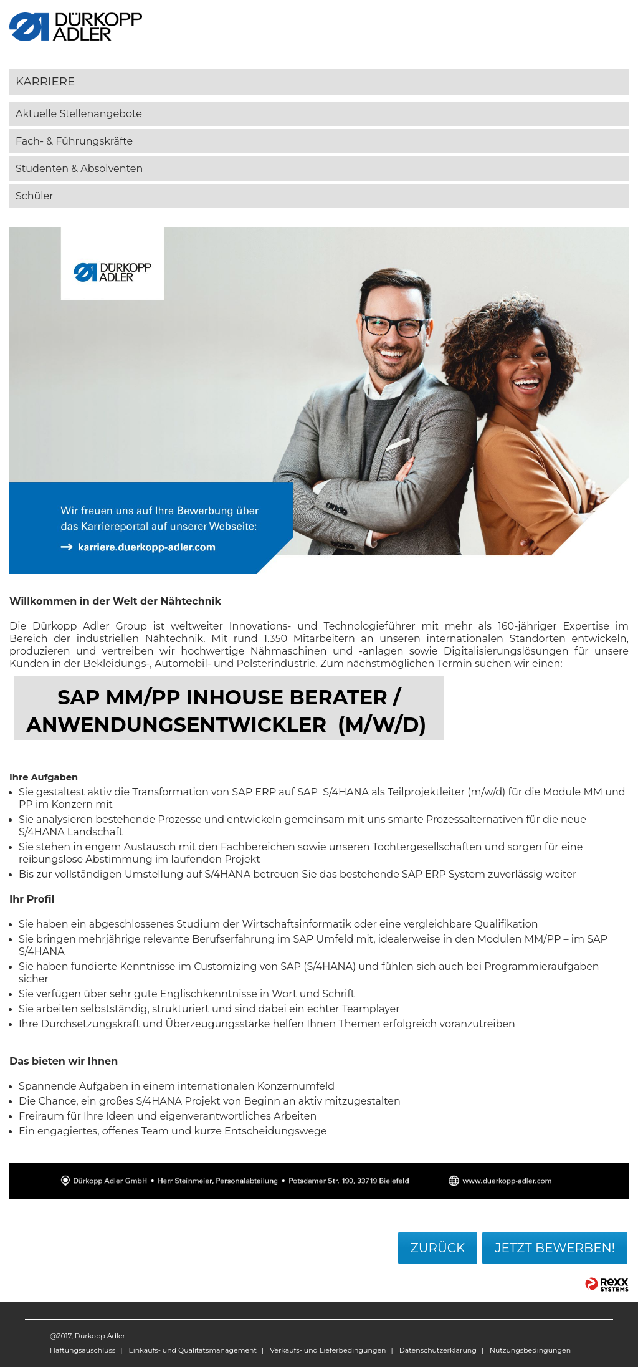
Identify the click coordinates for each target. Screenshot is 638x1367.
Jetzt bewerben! (555, 1247)
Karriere (45, 81)
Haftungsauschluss (82, 1350)
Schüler (35, 196)
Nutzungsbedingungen (530, 1350)
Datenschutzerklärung (438, 1350)
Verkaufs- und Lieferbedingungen (328, 1350)
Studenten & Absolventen (79, 169)
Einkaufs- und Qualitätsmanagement (192, 1350)
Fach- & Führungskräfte (74, 141)
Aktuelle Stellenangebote (79, 114)
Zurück (438, 1247)
